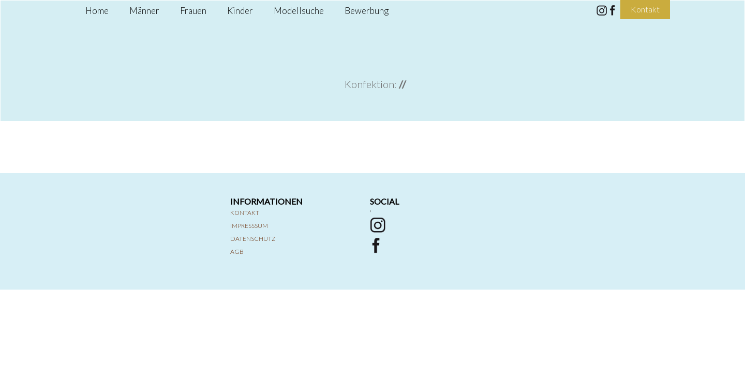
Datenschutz (253, 238)
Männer (144, 10)
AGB (237, 251)
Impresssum (249, 225)
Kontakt (244, 213)
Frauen (193, 10)
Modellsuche (299, 10)
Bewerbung (367, 10)
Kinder (240, 10)
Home (97, 10)
